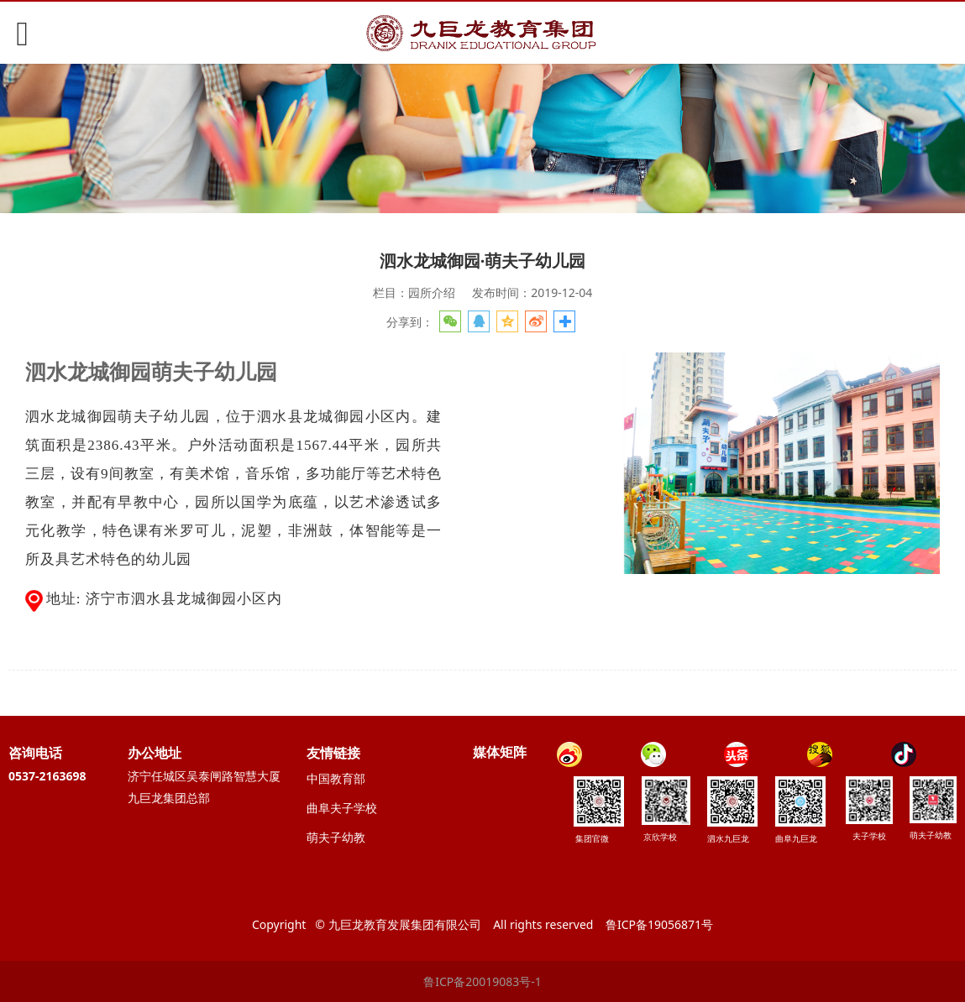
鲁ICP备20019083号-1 (482, 981)
